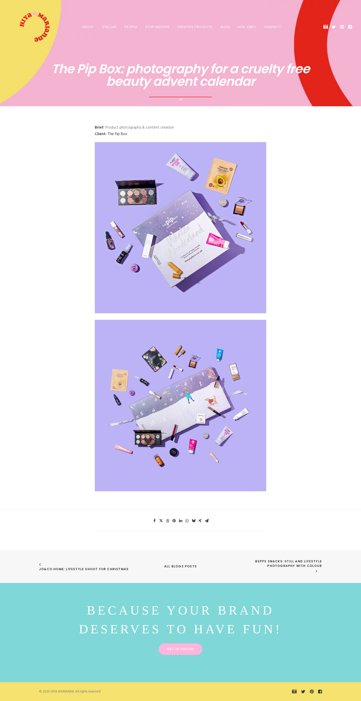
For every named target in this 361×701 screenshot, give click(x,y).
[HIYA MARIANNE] (29, 27)
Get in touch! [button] (181, 649)
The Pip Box (117, 134)
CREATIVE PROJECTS (194, 27)
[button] (326, 27)
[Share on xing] (200, 521)
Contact (271, 27)
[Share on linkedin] (180, 521)
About (87, 27)
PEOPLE (130, 27)
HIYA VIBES (246, 27)
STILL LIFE (108, 27)
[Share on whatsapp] (187, 521)
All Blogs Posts (180, 566)
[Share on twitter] (161, 521)
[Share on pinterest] (174, 521)
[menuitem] (87, 27)
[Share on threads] (167, 521)
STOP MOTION (156, 27)
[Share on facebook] (154, 521)
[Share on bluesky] (194, 521)
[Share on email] (207, 521)
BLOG (224, 27)
